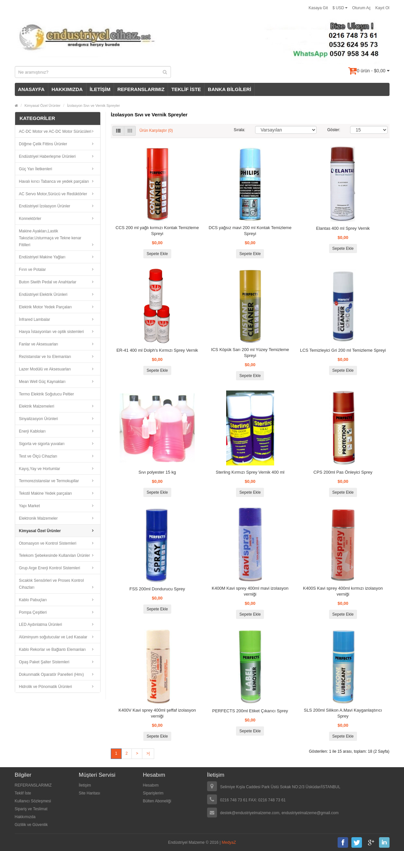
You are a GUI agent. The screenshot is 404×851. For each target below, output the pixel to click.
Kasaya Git (318, 8)
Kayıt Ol (382, 8)
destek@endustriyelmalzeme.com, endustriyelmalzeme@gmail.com (279, 813)
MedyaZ (229, 842)
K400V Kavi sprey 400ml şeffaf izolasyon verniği (157, 713)
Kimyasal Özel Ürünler (42, 105)
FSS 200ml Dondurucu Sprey (157, 588)
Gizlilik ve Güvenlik (31, 824)
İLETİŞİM (100, 89)
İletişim (85, 785)
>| (148, 753)
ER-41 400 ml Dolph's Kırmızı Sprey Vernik (157, 350)
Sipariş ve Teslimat (31, 809)
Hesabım (151, 785)
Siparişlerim (153, 793)
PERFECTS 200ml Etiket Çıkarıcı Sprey (250, 710)
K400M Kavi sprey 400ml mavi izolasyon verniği (250, 591)
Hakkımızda (25, 817)
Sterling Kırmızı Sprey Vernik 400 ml (250, 472)
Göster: (333, 130)
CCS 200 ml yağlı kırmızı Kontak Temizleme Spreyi (157, 230)
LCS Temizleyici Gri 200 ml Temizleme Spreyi (343, 350)
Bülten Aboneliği (157, 801)
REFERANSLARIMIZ (140, 89)
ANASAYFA (31, 89)
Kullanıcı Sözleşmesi (33, 801)
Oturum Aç (361, 8)
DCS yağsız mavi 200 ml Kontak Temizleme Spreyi (250, 230)
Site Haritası (89, 793)
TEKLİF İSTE (186, 89)
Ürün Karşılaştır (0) (156, 131)
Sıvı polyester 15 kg (157, 472)
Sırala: (239, 130)
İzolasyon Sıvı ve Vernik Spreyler (93, 105)
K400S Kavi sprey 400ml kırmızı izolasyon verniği (343, 591)
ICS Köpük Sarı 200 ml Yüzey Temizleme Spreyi (250, 352)
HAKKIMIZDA (67, 89)
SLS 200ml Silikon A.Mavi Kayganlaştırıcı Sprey (343, 713)
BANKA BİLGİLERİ (229, 89)
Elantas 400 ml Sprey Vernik (343, 228)
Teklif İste (23, 793)
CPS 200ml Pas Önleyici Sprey (343, 472)
